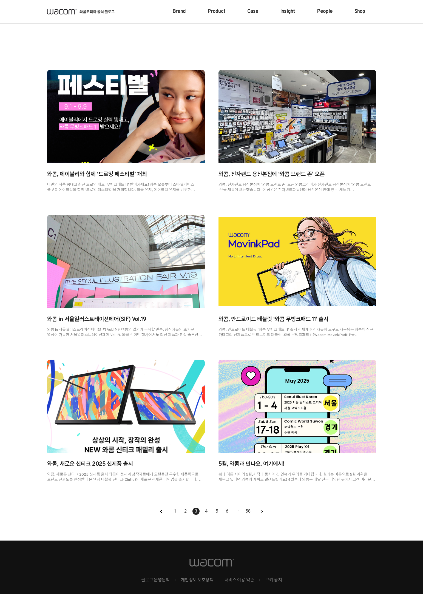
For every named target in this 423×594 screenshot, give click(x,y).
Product (216, 11)
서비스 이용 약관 (239, 580)
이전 (161, 512)
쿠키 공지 (273, 580)
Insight (287, 11)
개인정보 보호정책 (197, 580)
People (325, 11)
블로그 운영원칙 (155, 580)
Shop (359, 11)
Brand (179, 11)
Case (252, 11)
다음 (262, 512)
